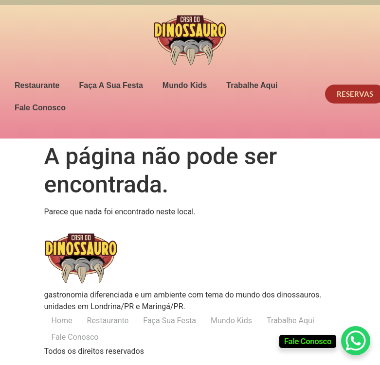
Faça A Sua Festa (111, 85)
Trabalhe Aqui (251, 85)
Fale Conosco (40, 108)
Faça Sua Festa (169, 320)
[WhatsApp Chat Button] (355, 340)
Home (62, 320)
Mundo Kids (185, 85)
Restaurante (37, 85)
